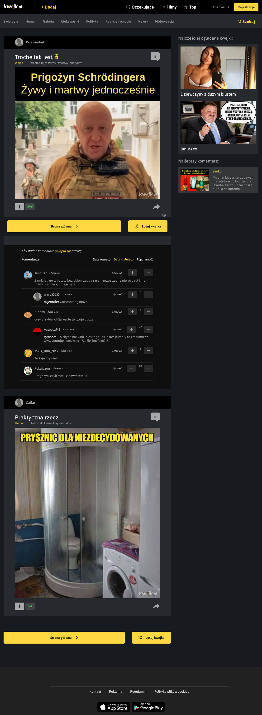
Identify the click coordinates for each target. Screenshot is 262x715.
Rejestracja (246, 7)
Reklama (115, 691)
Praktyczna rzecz (36, 417)
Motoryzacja (164, 21)
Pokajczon (42, 368)
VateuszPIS (52, 329)
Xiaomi (39, 312)
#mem (48, 423)
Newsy (143, 21)
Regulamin (138, 691)
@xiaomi (50, 337)
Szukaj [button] (249, 21)
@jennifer (51, 302)
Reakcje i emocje (118, 21)
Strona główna (64, 226)
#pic (68, 423)
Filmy (172, 7)
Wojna (19, 63)
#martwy (62, 63)
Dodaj (50, 7)
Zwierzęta (11, 21)
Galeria (48, 21)
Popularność (145, 259)
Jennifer (40, 273)
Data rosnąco (101, 259)
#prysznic (59, 423)
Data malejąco (123, 259)
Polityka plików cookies (171, 691)
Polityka (92, 21)
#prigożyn (76, 63)
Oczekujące (143, 7)
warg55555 (52, 294)
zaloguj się (63, 251)
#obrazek (37, 423)
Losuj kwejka (148, 226)
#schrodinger (38, 63)
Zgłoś (165, 215)
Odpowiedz (117, 273)
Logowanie (221, 7)
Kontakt (95, 691)
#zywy (52, 63)
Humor (31, 21)
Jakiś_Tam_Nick (46, 351)
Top (192, 7)
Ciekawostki (70, 21)
